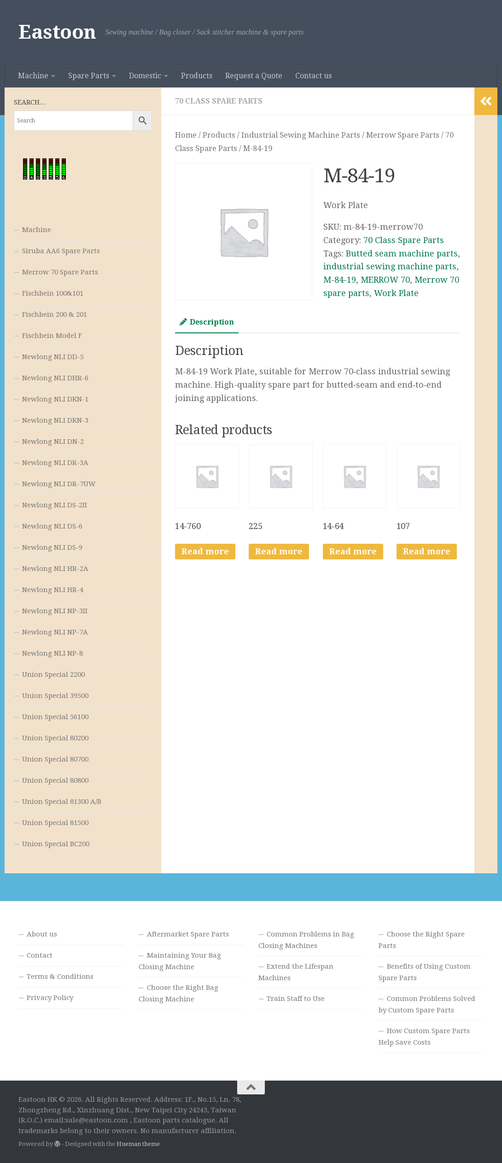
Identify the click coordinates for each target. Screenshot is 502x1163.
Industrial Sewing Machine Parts (300, 135)
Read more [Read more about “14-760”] (205, 551)
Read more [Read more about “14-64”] (353, 551)
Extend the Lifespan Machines (295, 972)
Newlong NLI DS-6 (52, 526)
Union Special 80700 (55, 759)
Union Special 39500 (55, 696)
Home (186, 135)
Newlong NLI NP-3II (55, 611)
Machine (33, 75)
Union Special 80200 (55, 738)
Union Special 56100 (55, 717)
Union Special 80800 (55, 780)
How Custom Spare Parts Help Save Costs (424, 1037)
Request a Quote (253, 75)
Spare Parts (88, 75)
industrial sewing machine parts (389, 266)
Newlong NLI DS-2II (54, 505)
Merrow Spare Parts (402, 135)
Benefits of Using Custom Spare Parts (425, 972)
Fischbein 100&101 (52, 293)
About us (42, 934)
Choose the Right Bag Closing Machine (178, 993)
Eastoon (57, 32)
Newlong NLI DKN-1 (55, 399)
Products (196, 75)
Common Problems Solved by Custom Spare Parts (427, 1004)
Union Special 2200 (53, 674)
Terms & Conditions (60, 976)
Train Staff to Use (296, 998)
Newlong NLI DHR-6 (55, 378)
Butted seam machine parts (402, 253)
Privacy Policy (50, 998)
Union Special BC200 (55, 844)
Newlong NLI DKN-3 (55, 420)
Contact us (313, 75)
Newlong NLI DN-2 (53, 441)
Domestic (145, 75)
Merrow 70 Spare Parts (60, 272)
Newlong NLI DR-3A (55, 463)
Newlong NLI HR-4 (52, 590)
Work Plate (396, 293)
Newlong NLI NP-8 (52, 653)
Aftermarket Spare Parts (188, 934)
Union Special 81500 (55, 823)
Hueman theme (138, 1143)
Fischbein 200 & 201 (54, 314)
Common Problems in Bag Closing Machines (306, 940)
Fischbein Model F (52, 335)
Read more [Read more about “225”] (279, 551)
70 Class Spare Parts (219, 101)
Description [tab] (207, 322)
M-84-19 (339, 280)
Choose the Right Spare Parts (422, 940)
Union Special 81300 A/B (61, 801)
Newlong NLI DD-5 (53, 357)
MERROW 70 (385, 280)
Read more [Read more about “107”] (426, 551)
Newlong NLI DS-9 (52, 547)
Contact (40, 955)
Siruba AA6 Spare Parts (61, 251)
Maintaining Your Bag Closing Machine (180, 961)
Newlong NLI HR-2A (55, 568)
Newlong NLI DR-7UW (59, 484)
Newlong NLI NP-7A (55, 632)
